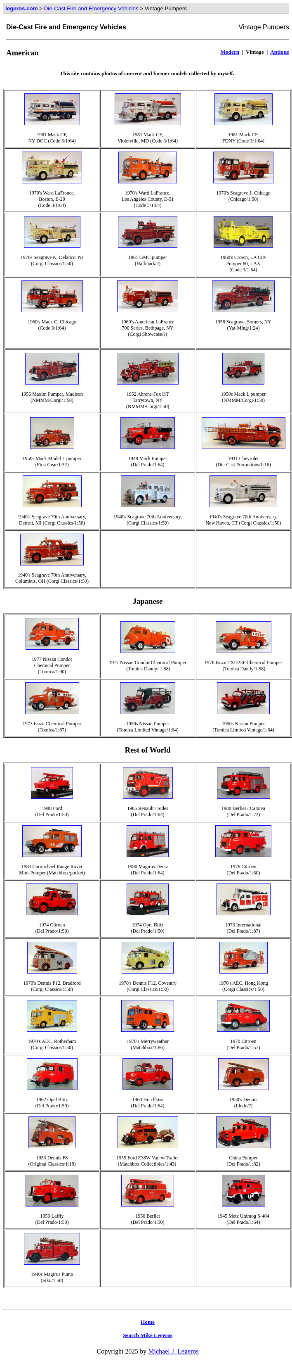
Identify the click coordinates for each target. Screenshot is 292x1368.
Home (148, 1322)
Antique (279, 52)
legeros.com (21, 8)
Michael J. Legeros (173, 1351)
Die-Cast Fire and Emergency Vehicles (91, 8)
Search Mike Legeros (147, 1335)
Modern (229, 52)
